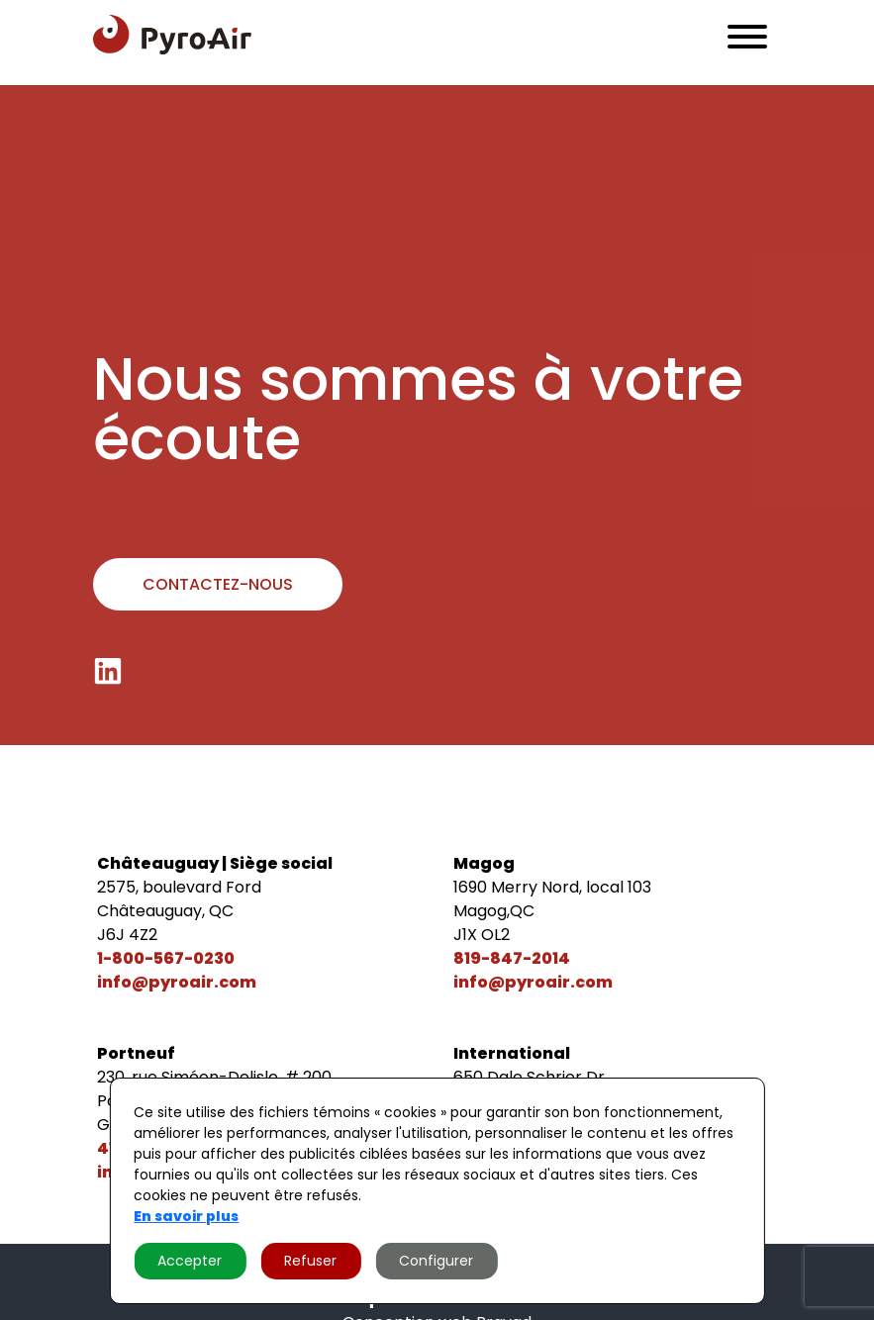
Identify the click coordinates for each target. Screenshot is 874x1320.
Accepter (189, 1261)
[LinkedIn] (108, 671)
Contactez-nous (218, 584)
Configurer (436, 1261)
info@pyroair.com (176, 982)
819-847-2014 (511, 958)
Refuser (310, 1261)
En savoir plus (186, 1216)
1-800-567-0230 (166, 958)
